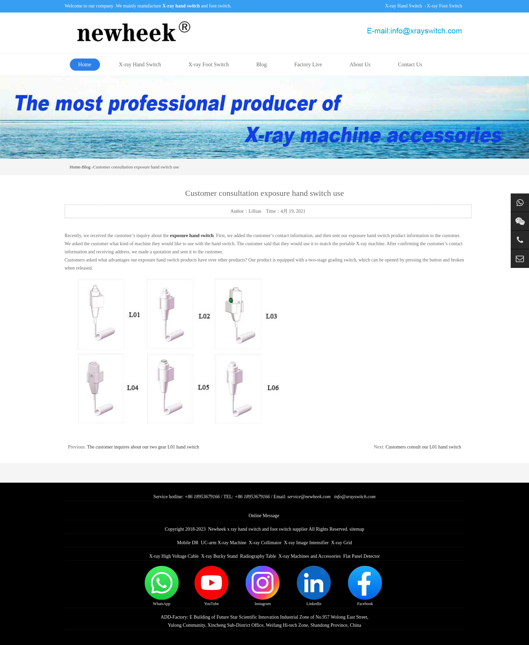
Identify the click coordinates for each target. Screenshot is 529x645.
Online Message (263, 515)
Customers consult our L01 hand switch (423, 447)
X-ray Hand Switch (403, 5)
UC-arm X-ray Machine (224, 542)
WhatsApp (162, 586)
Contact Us (410, 64)
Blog (261, 64)
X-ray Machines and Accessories (310, 556)
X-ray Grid (341, 542)
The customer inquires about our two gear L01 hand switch (143, 447)
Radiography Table (258, 556)
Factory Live (308, 64)
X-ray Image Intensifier (306, 542)
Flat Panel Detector (361, 556)
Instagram (263, 586)
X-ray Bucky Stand (219, 556)
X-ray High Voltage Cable (174, 556)
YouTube (211, 586)
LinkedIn (314, 586)
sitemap (356, 529)
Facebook (365, 586)
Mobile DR (187, 542)
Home (84, 64)
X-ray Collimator (265, 542)
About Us (359, 64)
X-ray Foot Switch (444, 5)
